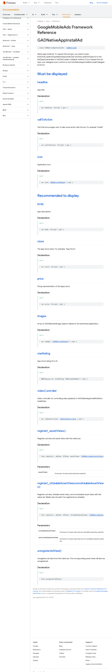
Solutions (47, 3)
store (40, 241)
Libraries (36, 657)
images (41, 316)
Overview (6, 15)
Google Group (91, 653)
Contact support (91, 646)
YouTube (62, 657)
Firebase (40, 21)
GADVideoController (68, 419)
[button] (13, 18)
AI (33, 15)
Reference (56, 21)
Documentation (11, 9)
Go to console (102, 3)
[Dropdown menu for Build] (29, 2)
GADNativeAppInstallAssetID (93, 456)
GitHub (35, 660)
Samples (78, 15)
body (40, 204)
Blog (91, 3)
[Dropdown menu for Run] (39, 2)
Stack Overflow (91, 650)
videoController (47, 391)
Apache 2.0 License (74, 591)
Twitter (61, 653)
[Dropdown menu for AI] (36, 14)
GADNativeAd (71, 48)
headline (42, 82)
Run (35, 3)
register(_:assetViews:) (51, 431)
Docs (47, 21)
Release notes (90, 657)
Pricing (58, 3)
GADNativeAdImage (57, 182)
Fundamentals (19, 15)
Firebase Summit (65, 650)
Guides (35, 646)
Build (25, 3)
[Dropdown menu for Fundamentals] (27, 14)
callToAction (44, 119)
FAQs (87, 660)
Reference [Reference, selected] (66, 15)
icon (40, 157)
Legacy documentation (94, 664)
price (40, 278)
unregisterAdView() (49, 551)
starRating (43, 353)
